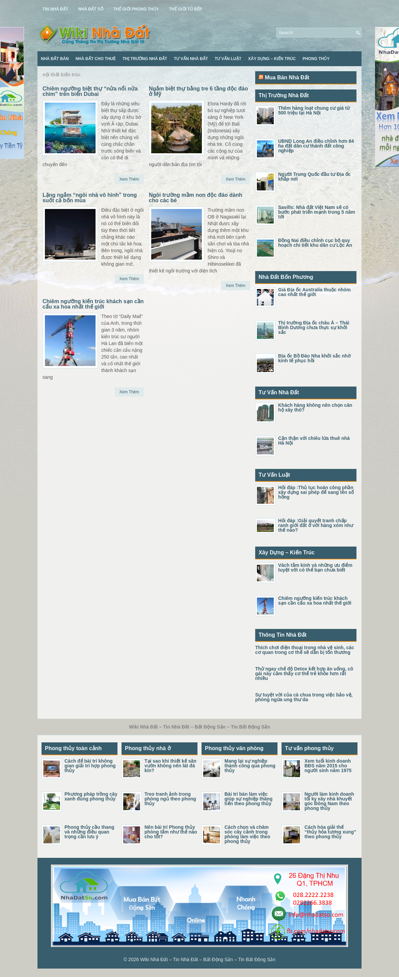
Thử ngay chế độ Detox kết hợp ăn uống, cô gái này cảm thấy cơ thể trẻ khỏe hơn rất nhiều (304, 673)
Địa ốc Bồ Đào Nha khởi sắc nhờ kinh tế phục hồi (314, 358)
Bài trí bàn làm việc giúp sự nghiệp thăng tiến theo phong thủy (248, 798)
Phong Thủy (315, 58)
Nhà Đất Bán (55, 58)
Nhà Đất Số (90, 9)
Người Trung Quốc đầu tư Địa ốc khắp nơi (314, 176)
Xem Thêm (129, 179)
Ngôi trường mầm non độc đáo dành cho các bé (195, 197)
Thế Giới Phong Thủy (136, 9)
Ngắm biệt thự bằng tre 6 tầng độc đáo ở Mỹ (198, 91)
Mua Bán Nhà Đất (287, 77)
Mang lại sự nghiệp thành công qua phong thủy (249, 765)
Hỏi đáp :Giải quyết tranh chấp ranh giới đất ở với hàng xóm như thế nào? (315, 525)
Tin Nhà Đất (55, 9)
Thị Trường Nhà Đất (145, 58)
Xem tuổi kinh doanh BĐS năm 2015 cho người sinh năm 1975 (327, 765)
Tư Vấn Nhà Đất (191, 58)
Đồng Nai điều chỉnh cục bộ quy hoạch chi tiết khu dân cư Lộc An (315, 243)
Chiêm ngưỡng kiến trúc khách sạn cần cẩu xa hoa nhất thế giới (93, 304)
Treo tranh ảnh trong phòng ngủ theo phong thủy (170, 798)
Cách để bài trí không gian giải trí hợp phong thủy (90, 765)
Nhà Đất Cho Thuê (96, 58)
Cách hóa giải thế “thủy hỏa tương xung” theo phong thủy (330, 831)
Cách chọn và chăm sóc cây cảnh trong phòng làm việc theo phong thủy (247, 834)
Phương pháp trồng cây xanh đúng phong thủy (90, 796)
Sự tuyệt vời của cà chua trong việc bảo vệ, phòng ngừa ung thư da (304, 697)
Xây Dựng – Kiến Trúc (272, 58)
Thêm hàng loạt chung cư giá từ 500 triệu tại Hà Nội (314, 110)
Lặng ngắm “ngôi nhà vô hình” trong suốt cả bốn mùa (90, 197)
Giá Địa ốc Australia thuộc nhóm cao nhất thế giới (314, 292)
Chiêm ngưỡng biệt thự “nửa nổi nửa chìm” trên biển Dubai (90, 91)
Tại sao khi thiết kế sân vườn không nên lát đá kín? (170, 765)
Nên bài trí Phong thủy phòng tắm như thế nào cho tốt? (170, 831)
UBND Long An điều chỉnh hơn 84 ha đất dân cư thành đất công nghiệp (316, 145)
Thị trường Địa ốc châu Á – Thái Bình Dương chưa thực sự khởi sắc (313, 327)
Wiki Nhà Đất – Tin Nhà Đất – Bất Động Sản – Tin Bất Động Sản (207, 959)
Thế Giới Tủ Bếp (185, 9)
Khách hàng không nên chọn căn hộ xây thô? (315, 407)
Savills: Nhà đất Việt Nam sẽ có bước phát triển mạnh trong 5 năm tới (316, 212)
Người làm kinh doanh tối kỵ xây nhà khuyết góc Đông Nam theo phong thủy (329, 801)
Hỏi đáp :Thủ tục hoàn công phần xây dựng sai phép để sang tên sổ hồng (316, 492)
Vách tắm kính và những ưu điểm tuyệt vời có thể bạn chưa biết (315, 567)
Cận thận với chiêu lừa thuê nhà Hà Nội (314, 440)
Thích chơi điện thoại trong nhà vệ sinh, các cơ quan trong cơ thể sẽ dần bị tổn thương (304, 650)
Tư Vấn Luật (228, 58)
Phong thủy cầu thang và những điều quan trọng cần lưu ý (89, 831)
